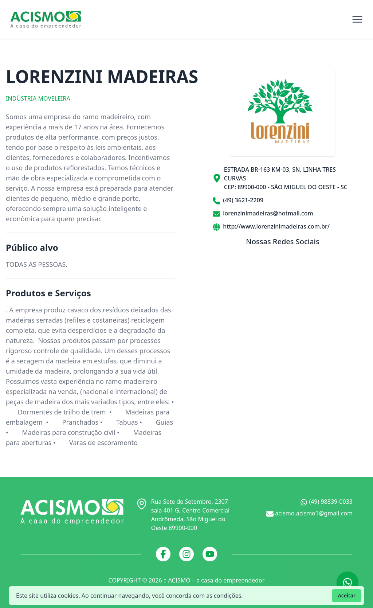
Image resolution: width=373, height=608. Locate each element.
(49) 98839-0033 (326, 502)
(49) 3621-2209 (238, 200)
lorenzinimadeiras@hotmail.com (263, 213)
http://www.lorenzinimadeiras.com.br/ (271, 226)
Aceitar (347, 595)
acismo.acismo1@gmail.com (309, 513)
